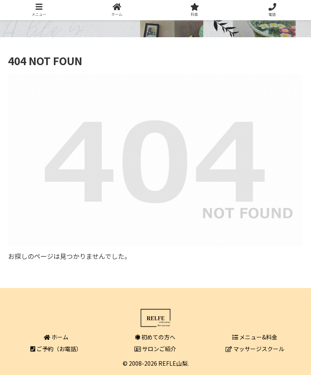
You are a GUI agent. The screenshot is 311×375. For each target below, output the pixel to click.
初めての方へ (155, 337)
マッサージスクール (255, 349)
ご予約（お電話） (56, 349)
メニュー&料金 (254, 337)
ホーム (56, 337)
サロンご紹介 (155, 349)
